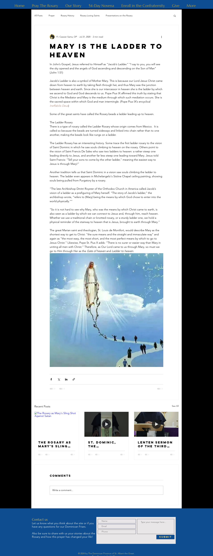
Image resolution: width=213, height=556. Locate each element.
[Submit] (165, 537)
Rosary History (67, 15)
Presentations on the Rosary (119, 15)
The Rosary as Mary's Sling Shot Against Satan (54, 444)
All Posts (38, 15)
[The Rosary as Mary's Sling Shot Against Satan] (57, 424)
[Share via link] (73, 379)
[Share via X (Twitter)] (58, 379)
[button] (174, 15)
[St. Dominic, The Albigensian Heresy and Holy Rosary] (106, 424)
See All (175, 406)
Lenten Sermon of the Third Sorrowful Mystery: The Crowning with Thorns (155, 444)
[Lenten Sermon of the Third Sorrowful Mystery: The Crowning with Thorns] (156, 424)
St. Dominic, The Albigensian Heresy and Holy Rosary (102, 444)
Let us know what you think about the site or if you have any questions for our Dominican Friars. (63, 525)
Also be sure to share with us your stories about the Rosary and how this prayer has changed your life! (63, 535)
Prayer (52, 15)
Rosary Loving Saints (90, 15)
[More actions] (161, 37)
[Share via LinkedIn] (66, 379)
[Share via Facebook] (51, 379)
